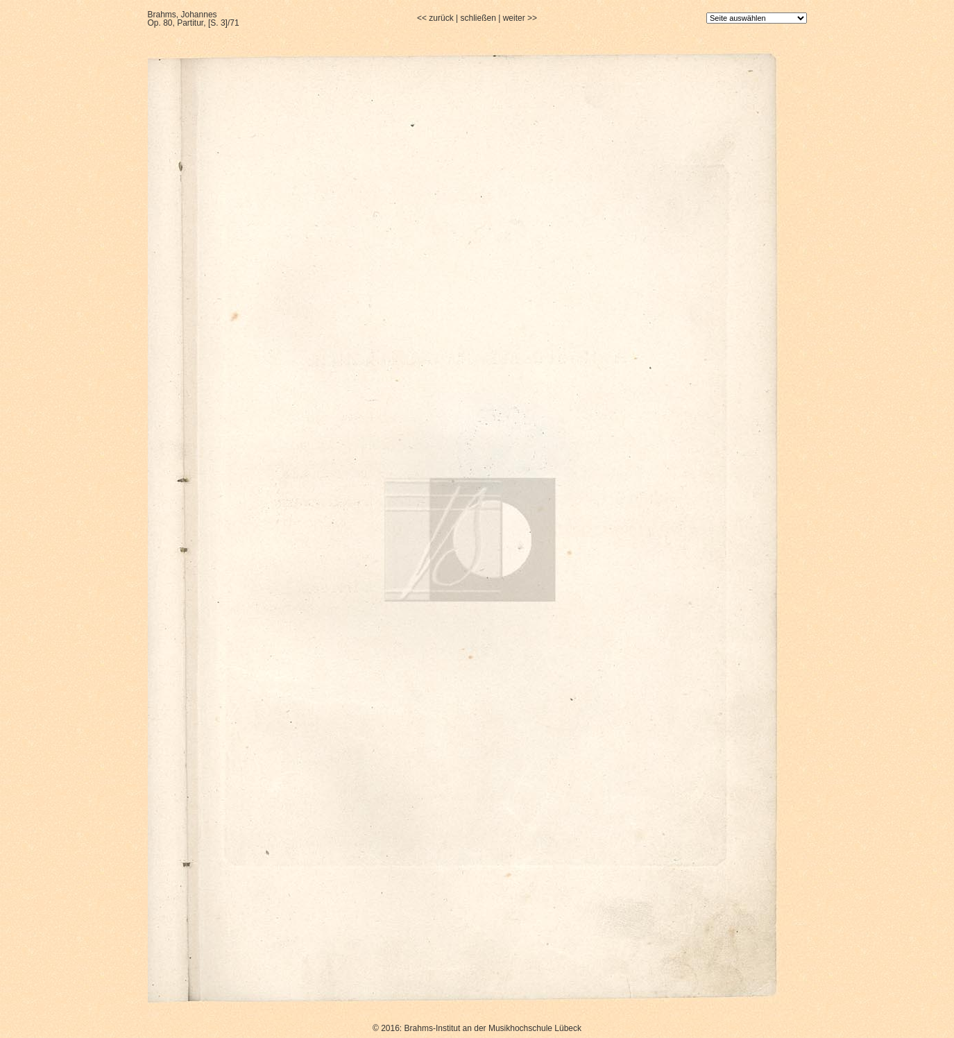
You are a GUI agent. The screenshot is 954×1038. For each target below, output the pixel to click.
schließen (477, 18)
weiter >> (520, 18)
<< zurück (435, 18)
